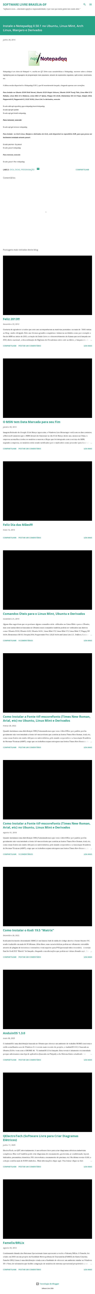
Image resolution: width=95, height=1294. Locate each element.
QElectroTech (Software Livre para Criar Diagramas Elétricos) (40, 1138)
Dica (12, 169)
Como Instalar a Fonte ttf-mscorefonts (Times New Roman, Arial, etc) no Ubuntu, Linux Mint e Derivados (46, 718)
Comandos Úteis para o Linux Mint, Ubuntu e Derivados (44, 614)
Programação (27, 169)
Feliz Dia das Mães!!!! (18, 525)
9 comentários (26, 640)
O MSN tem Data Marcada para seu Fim (31, 422)
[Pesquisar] (84, 4)
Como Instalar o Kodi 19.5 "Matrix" (28, 930)
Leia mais (88, 346)
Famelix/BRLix (13, 1243)
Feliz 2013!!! (11, 319)
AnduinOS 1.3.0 (14, 1033)
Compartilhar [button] (82, 169)
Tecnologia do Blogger (47, 1284)
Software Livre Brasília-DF (25, 4)
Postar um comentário (30, 346)
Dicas (17, 169)
